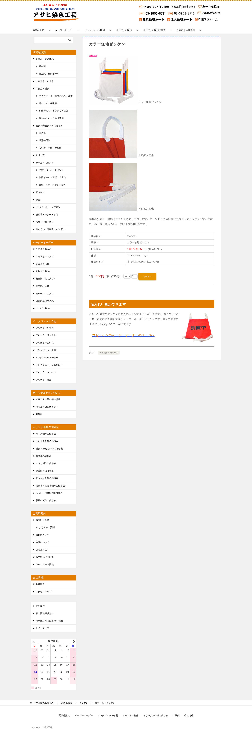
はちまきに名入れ (45, 256)
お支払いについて (45, 557)
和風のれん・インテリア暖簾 (53, 110)
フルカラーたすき (45, 328)
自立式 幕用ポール (49, 73)
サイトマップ (42, 628)
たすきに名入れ (43, 249)
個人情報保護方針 (45, 613)
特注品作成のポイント (47, 406)
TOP (43, 702)
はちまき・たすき (45, 81)
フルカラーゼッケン (46, 372)
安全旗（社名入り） (46, 278)
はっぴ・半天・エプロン (48, 207)
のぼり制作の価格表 (46, 463)
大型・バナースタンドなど (52, 185)
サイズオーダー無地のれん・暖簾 (56, 96)
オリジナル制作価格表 (154, 30)
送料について (42, 535)
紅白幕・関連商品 (45, 59)
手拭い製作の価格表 (46, 500)
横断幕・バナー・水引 (47, 214)
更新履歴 (40, 606)
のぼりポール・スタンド (51, 170)
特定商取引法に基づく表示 (49, 620)
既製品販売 (38, 30)
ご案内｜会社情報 (186, 30)
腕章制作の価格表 (45, 470)
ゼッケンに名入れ (45, 293)
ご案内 (176, 715)
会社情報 (188, 715)
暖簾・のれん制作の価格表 (49, 448)
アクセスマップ (43, 591)
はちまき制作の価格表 (47, 441)
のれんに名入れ (43, 271)
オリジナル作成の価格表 (155, 715)
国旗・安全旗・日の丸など (49, 125)
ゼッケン (40, 192)
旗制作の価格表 (43, 456)
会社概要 (40, 584)
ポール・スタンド (45, 162)
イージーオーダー (64, 30)
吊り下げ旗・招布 (45, 222)
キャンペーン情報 (45, 564)
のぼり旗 (40, 155)
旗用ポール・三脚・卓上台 (52, 177)
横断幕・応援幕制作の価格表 (50, 485)
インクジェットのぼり (47, 357)
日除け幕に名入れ (45, 301)
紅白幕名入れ (42, 263)
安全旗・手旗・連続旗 (50, 147)
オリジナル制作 (124, 30)
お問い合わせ (42, 520)
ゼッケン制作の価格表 (47, 478)
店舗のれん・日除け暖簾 (51, 118)
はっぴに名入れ (43, 308)
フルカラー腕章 (43, 379)
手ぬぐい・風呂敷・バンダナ (50, 229)
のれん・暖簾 (42, 88)
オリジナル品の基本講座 (48, 399)
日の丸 (42, 133)
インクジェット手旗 (46, 350)
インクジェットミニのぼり (49, 365)
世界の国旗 (44, 140)
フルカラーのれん (45, 342)
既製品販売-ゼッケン (108, 353)
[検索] (53, 40)
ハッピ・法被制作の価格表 (49, 493)
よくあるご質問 (47, 527)
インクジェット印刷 (95, 30)
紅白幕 (42, 66)
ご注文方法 (41, 549)
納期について (42, 542)
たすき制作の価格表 (46, 433)
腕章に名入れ (42, 286)
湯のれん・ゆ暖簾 (48, 103)
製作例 (39, 414)
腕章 (38, 199)
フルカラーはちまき (46, 335)
